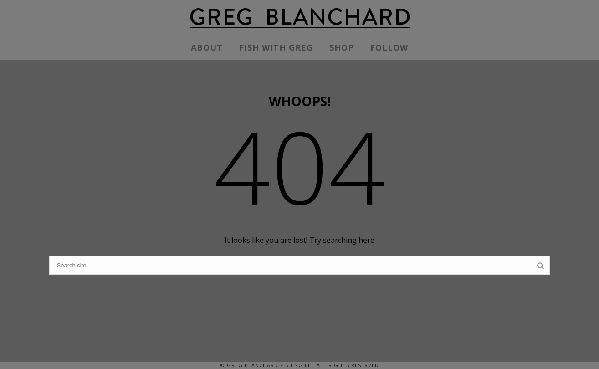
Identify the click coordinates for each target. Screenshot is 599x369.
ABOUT (207, 47)
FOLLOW (389, 47)
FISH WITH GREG (276, 47)
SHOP (341, 47)
